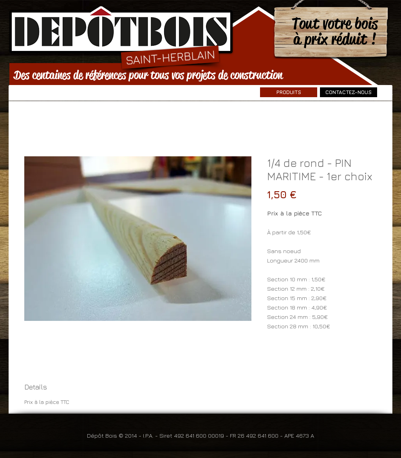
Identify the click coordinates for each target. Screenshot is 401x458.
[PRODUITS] (288, 92)
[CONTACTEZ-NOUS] (348, 92)
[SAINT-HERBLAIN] (170, 57)
